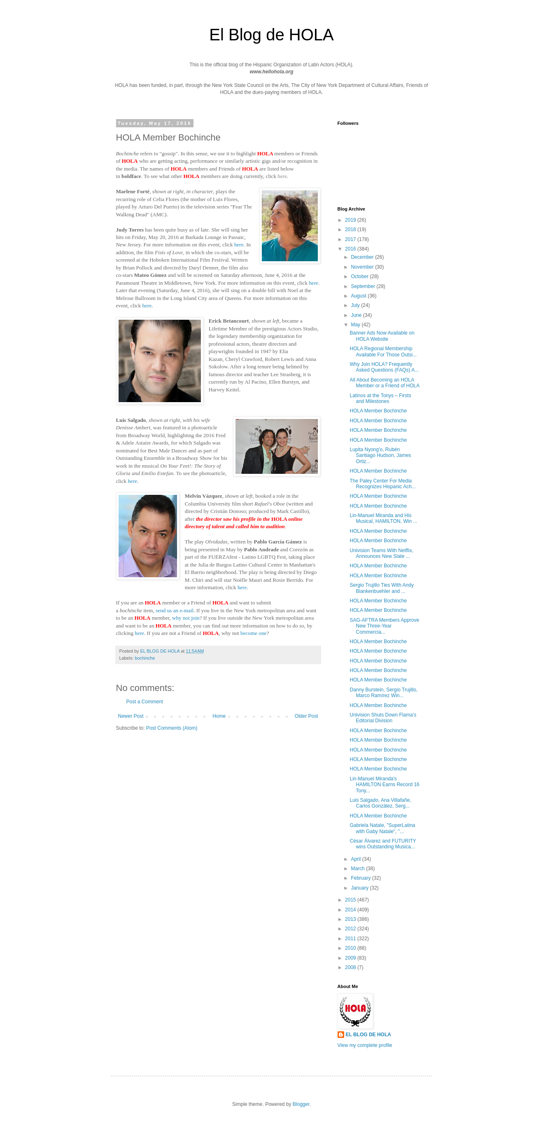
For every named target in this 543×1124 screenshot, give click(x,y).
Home (219, 716)
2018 (351, 229)
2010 (351, 948)
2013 (351, 919)
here (282, 176)
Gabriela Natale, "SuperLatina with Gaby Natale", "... (382, 828)
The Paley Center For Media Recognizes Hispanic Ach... (382, 483)
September (363, 286)
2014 (351, 910)
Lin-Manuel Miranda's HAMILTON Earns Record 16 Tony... (384, 785)
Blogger (301, 1104)
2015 (351, 900)
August (359, 296)
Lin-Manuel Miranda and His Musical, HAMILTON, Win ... (383, 518)
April (356, 859)
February (361, 878)
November (363, 267)
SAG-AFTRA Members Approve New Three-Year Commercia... (384, 626)
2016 (351, 249)
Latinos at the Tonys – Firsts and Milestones (380, 398)
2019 (351, 220)
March (358, 868)
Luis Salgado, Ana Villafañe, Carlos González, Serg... (380, 803)
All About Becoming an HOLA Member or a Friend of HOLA (384, 383)
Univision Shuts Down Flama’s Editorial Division (383, 718)
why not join (186, 618)
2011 (351, 938)
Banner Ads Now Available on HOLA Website (382, 336)
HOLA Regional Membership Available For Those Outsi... (383, 351)
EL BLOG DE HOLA (368, 1034)
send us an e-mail (174, 610)
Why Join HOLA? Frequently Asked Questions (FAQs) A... (384, 367)
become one (253, 633)
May (356, 325)
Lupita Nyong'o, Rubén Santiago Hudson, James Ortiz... (380, 455)
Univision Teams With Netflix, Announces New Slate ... (381, 553)
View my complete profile (365, 1045)
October (360, 276)
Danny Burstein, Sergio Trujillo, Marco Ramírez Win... (383, 692)
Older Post (306, 716)
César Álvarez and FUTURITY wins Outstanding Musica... (383, 844)
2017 (351, 239)
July (356, 305)
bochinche (145, 658)
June (357, 315)
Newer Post (131, 716)
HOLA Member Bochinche (378, 411)
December (363, 257)
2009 (351, 958)
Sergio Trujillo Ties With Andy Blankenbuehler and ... (381, 588)
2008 (351, 967)
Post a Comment (144, 702)
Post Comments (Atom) (172, 728)
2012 (351, 929)
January (360, 888)
